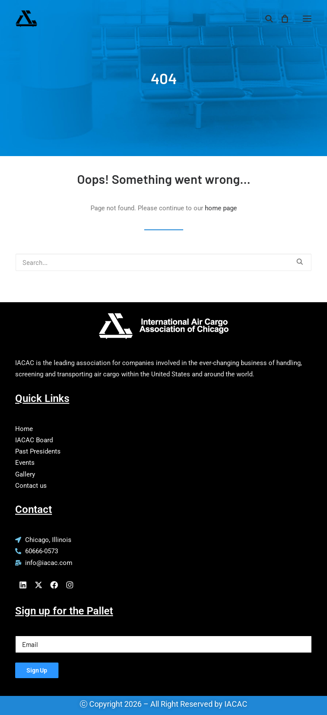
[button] (307, 18)
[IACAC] (68, 18)
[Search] (265, 19)
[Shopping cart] (280, 19)
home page (221, 208)
